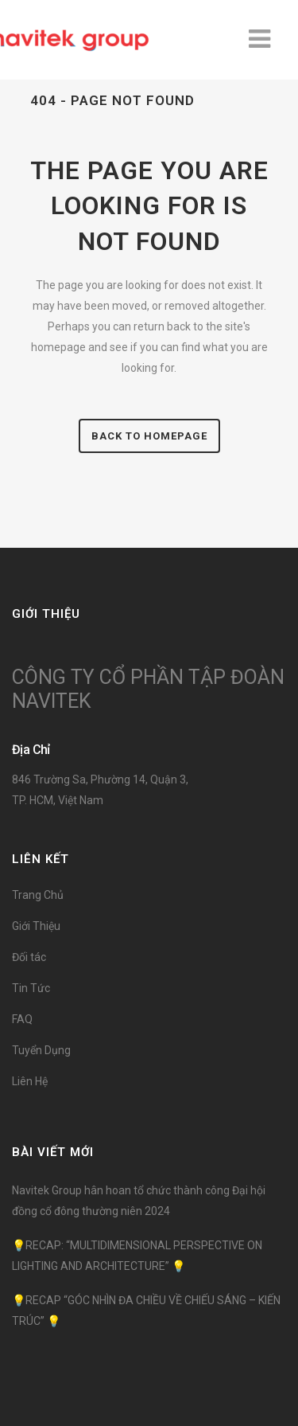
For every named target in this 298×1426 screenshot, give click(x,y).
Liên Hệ (30, 1081)
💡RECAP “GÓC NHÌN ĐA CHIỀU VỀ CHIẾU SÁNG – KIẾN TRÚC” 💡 (146, 1310)
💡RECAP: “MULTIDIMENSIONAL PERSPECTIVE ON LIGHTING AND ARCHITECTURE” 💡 (137, 1255)
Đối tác (29, 957)
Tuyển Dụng (41, 1050)
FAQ (22, 1019)
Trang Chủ (38, 895)
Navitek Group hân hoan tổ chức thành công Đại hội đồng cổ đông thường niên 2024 (138, 1200)
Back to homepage (149, 436)
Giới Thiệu (36, 926)
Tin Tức (31, 988)
